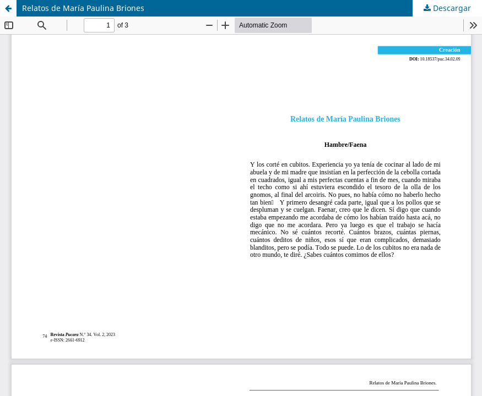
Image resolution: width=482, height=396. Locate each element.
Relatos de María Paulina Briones (83, 8)
